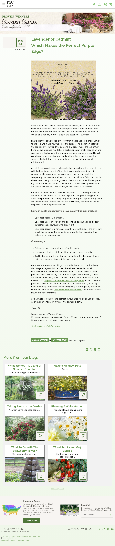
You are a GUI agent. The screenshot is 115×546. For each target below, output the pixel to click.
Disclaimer (21, 540)
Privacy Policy (36, 536)
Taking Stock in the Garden (24, 406)
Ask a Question (40, 340)
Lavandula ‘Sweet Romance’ (68, 289)
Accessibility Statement (23, 536)
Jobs (27, 540)
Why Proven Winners (7, 536)
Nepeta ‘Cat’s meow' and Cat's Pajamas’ (64, 280)
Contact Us (4, 540)
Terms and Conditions (9, 538)
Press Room (12, 540)
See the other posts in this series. (45, 326)
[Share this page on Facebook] (87, 349)
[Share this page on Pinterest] (95, 349)
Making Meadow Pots (67, 365)
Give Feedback (59, 340)
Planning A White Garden (67, 406)
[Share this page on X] (91, 349)
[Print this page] (99, 349)
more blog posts (57, 489)
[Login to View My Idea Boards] (99, 3)
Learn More (31, 520)
